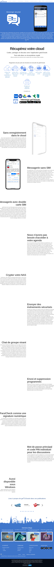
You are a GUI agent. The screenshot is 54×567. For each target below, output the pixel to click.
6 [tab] (28, 511)
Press (43, 1)
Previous (11, 505)
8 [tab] (31, 511)
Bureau (4, 550)
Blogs (40, 1)
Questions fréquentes (49, 1)
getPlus (19, 550)
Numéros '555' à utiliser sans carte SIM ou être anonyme (15, 72)
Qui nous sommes (21, 547)
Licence (19, 554)
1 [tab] (20, 511)
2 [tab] (22, 511)
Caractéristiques (20, 1)
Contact (23, 554)
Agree (30, 565)
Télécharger (27, 1)
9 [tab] (33, 511)
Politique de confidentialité (30, 554)
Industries (15, 1)
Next (42, 505)
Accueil (10, 1)
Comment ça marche (34, 1)
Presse (30, 550)
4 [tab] (25, 511)
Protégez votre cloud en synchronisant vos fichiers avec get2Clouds (7, 73)
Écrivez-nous (31, 547)
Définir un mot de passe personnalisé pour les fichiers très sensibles (46, 72)
